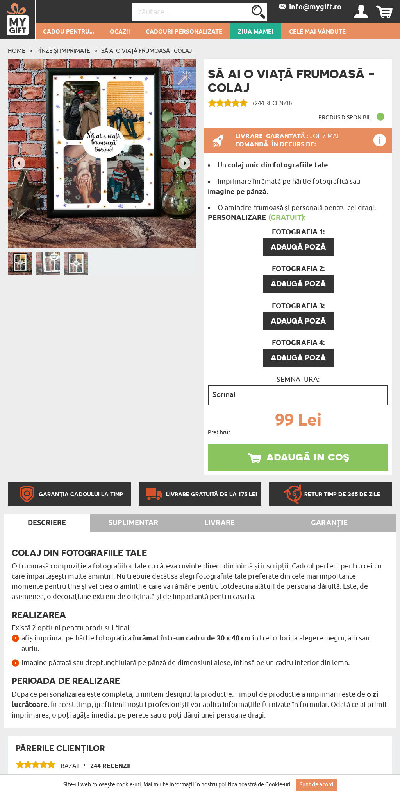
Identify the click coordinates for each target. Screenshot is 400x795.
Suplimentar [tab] (133, 523)
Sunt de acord (316, 784)
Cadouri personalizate (184, 32)
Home (16, 50)
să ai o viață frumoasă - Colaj (146, 50)
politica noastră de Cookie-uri (254, 784)
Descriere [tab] (47, 523)
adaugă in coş (307, 456)
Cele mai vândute (317, 32)
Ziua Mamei (255, 32)
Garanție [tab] (329, 523)
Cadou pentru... (68, 32)
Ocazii (120, 32)
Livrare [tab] (219, 523)
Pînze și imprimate (63, 50)
